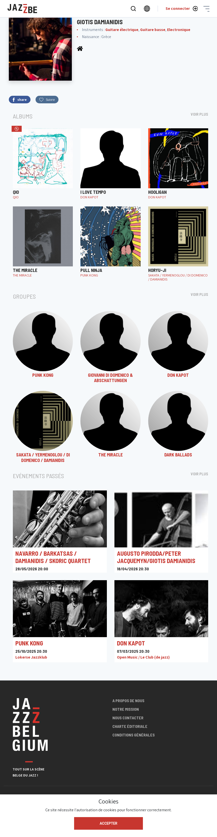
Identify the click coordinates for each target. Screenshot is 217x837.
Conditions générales (133, 734)
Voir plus (199, 114)
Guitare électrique (121, 29)
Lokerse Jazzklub (31, 657)
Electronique (178, 29)
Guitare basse (152, 29)
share (20, 99)
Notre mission (125, 709)
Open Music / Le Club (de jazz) (143, 657)
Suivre (47, 99)
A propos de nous (128, 700)
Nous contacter (127, 717)
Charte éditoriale (129, 726)
